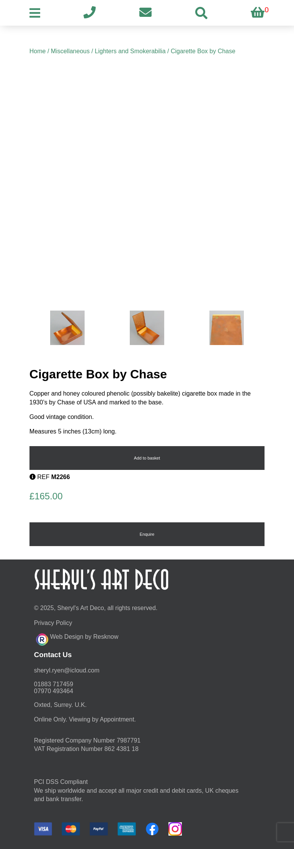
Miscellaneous (70, 51)
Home (37, 51)
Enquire (147, 534)
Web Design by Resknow (77, 638)
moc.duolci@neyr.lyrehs (67, 670)
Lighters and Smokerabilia (130, 51)
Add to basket (147, 458)
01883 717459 (53, 684)
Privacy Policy (53, 623)
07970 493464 (53, 691)
